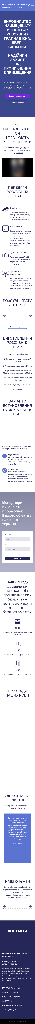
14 (14, 911)
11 (27, 908)
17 (21, 911)
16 (19, 911)
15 (16, 911)
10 (24, 908)
